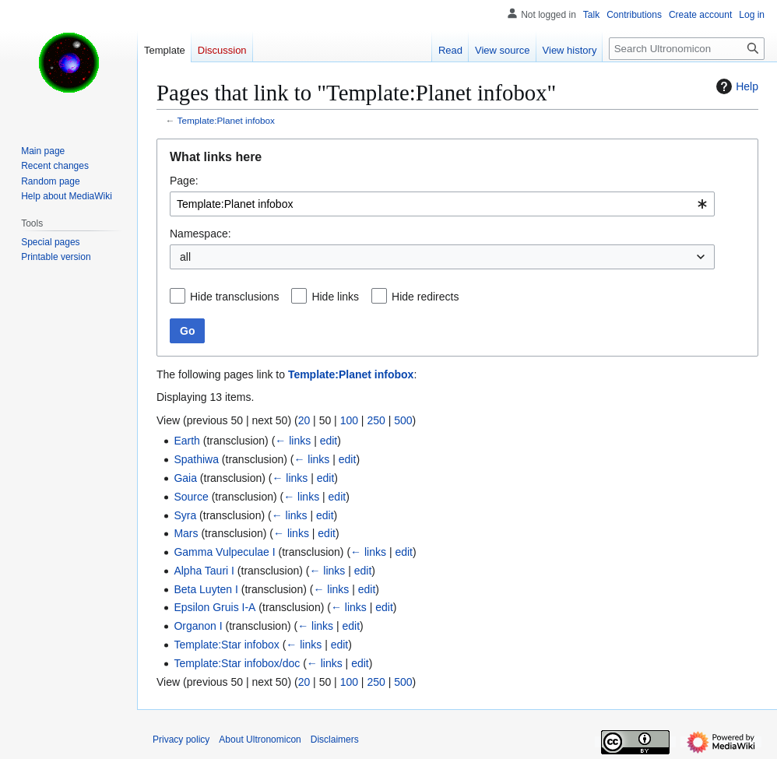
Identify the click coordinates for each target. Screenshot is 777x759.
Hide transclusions (234, 296)
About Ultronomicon (260, 739)
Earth (186, 440)
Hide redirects (425, 296)
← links (293, 440)
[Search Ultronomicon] (687, 48)
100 (349, 420)
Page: (184, 180)
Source (191, 496)
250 (376, 420)
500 (403, 420)
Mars (186, 533)
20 (304, 420)
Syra (185, 515)
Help (735, 86)
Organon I (198, 626)
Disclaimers (335, 739)
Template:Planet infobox (226, 120)
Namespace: (200, 233)
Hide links (335, 296)
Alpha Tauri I (204, 570)
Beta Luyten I (206, 589)
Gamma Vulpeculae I (224, 552)
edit (329, 440)
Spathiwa (196, 459)
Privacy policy (181, 739)
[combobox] (442, 204)
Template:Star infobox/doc (237, 663)
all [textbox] (185, 257)
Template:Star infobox (226, 644)
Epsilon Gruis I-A (214, 607)
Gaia (185, 478)
